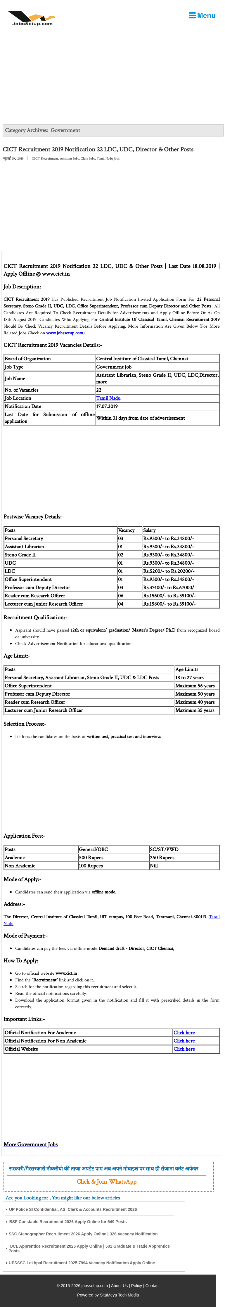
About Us (119, 1285)
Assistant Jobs (69, 158)
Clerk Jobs (88, 158)
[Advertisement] (113, 207)
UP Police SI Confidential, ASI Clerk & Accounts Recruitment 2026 (73, 1209)
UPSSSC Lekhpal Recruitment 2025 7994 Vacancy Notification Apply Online (82, 1263)
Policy (136, 1285)
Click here (184, 1032)
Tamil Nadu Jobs (108, 158)
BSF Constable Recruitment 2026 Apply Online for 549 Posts (68, 1221)
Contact (153, 1285)
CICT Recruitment (45, 158)
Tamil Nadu (108, 398)
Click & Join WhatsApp (106, 1182)
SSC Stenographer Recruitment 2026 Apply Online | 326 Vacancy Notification (83, 1234)
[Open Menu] (202, 15)
